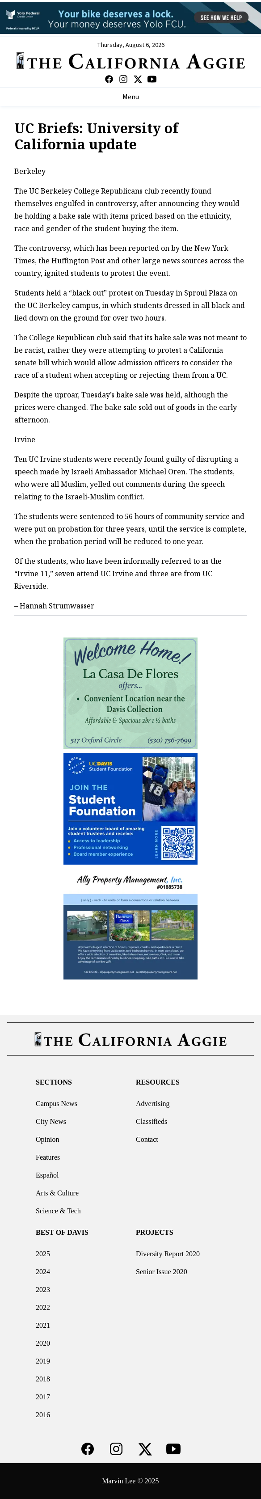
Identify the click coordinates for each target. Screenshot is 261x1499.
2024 (43, 1271)
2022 (43, 1307)
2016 (43, 1415)
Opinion (47, 1139)
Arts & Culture (57, 1193)
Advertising (153, 1103)
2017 (43, 1397)
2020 (43, 1343)
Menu (130, 97)
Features (48, 1157)
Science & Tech (58, 1211)
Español (47, 1175)
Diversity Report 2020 (168, 1254)
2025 (43, 1254)
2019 (43, 1361)
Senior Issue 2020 (161, 1271)
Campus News (56, 1103)
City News (51, 1121)
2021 (43, 1325)
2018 (43, 1379)
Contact (147, 1139)
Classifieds (151, 1121)
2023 (43, 1289)
